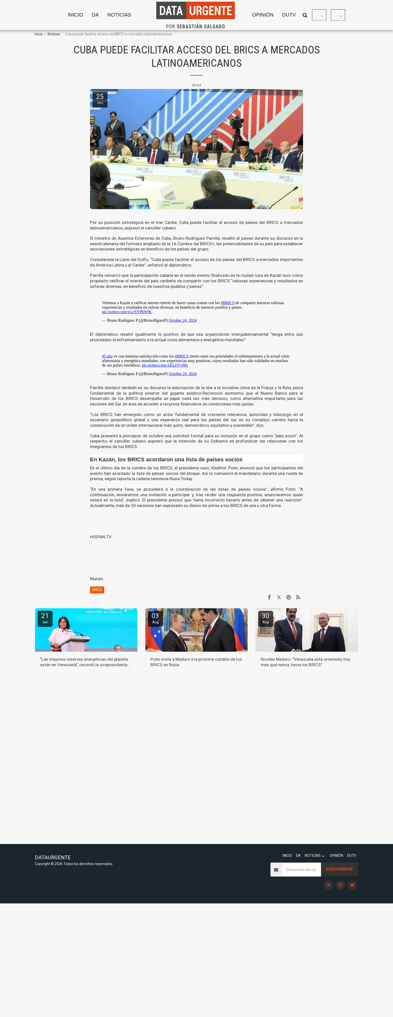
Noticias (54, 34)
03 (155, 618)
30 (265, 618)
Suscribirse (339, 869)
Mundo (96, 578)
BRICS (97, 590)
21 (45, 618)
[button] (123, 15)
